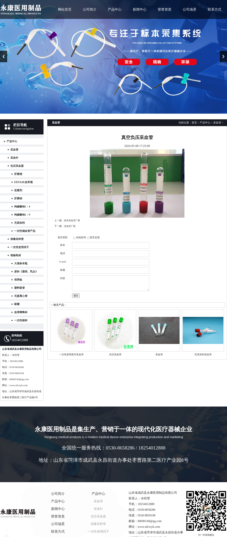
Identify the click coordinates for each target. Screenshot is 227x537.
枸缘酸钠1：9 (22, 214)
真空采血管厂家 (72, 220)
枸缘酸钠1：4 (22, 206)
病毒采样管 (17, 239)
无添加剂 (19, 222)
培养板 (18, 279)
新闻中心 (139, 9)
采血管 (14, 149)
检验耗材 (15, 255)
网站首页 (65, 9)
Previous (3, 56)
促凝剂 (18, 190)
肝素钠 (18, 198)
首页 (194, 122)
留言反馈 (95, 237)
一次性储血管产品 (24, 231)
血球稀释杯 (20, 312)
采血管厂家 (69, 226)
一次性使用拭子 (19, 247)
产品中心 (114, 9)
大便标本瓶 (20, 263)
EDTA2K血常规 (23, 182)
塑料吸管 (19, 287)
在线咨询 (81, 237)
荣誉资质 (164, 9)
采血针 (14, 157)
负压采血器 (17, 166)
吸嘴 (16, 304)
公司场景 (189, 9)
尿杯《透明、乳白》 (26, 271)
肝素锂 (18, 174)
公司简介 (89, 9)
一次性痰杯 (20, 320)
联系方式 (214, 9)
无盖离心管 (20, 296)
